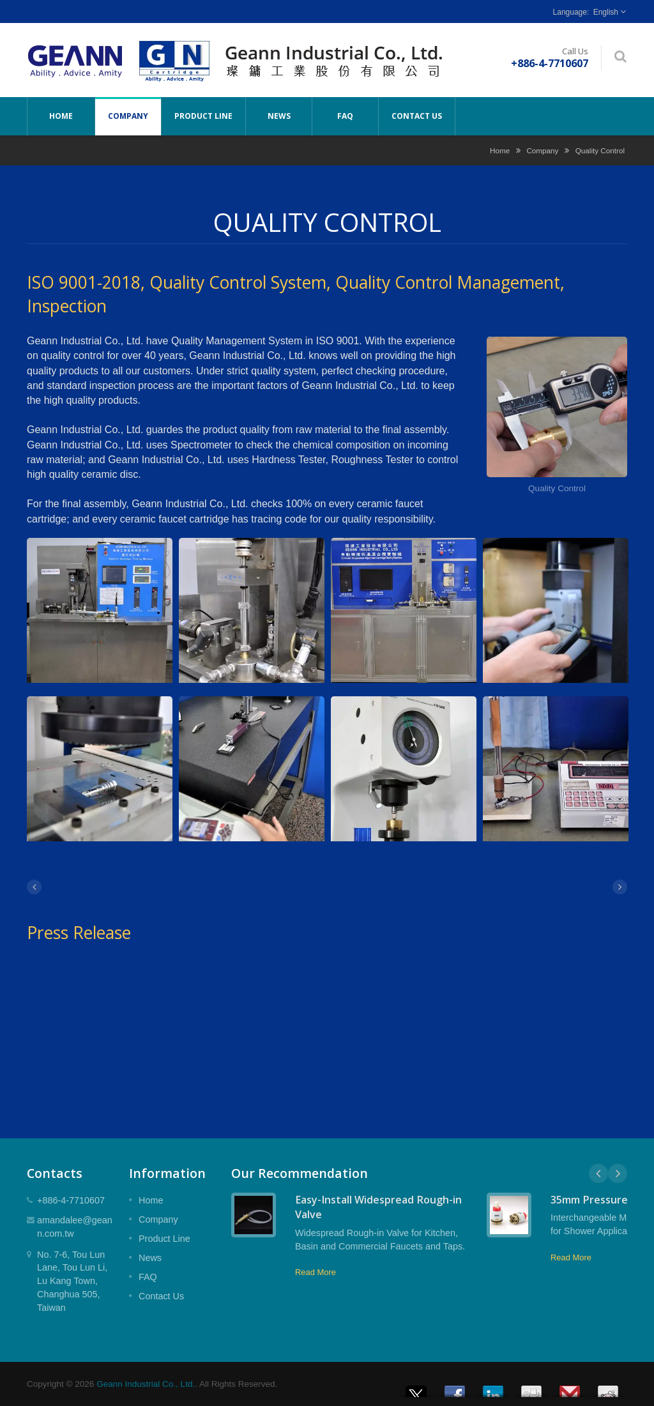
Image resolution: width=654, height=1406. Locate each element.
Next (617, 1173)
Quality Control (600, 150)
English (605, 12)
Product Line (203, 116)
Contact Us (417, 116)
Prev (598, 1173)
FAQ (345, 116)
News (279, 116)
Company (128, 116)
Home (61, 116)
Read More (315, 1272)
